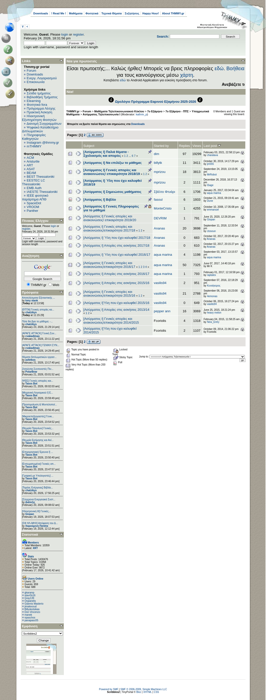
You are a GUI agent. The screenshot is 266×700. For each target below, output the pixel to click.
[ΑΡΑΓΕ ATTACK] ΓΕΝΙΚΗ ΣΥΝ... (40, 345)
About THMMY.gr (173, 13)
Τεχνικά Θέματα (111, 13)
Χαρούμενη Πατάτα (36, 526)
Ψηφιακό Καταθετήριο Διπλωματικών (40, 129)
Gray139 (29, 598)
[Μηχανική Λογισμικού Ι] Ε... (37, 392)
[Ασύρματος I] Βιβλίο (99, 199)
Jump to (143, 356)
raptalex (211, 275)
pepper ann (162, 311)
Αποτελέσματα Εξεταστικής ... (38, 297)
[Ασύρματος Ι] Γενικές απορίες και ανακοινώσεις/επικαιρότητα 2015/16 (109, 293)
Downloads (40, 13)
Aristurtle (32, 161)
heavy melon (214, 312)
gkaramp (29, 592)
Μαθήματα (75, 13)
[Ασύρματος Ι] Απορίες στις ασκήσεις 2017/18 (116, 245)
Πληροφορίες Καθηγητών (34, 137)
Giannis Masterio (33, 603)
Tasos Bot (31, 383)
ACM (30, 158)
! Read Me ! (58, 13)
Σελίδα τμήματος (39, 93)
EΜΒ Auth (34, 188)
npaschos (29, 617)
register (78, 34)
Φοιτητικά (92, 13)
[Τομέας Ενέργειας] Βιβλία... (37, 487)
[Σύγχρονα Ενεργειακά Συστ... (38, 499)
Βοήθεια (235, 68)
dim (156, 154)
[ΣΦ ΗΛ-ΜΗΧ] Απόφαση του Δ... (40, 523)
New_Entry (213, 322)
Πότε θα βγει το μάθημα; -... (37, 321)
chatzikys (31, 312)
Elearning (34, 101)
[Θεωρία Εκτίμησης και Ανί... (38, 440)
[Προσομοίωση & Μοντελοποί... (39, 404)
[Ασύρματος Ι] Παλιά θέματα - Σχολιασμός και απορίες (106, 154)
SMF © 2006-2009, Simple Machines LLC (143, 689)
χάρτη (186, 75)
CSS (156, 692)
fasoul (158, 199)
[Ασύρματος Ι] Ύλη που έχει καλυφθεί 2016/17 (116, 254)
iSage (210, 185)
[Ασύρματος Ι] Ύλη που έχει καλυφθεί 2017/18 (116, 238)
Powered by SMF (108, 689)
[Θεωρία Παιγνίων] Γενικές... (38, 428)
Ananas (159, 228)
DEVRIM (160, 218)
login (64, 34)
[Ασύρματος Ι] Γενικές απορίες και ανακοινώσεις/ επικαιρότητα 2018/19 (111, 172)
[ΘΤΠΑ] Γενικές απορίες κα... (38, 309)
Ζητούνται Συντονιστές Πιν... (37, 369)
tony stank (31, 300)
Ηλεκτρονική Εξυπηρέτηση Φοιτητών (39, 118)
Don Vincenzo (32, 612)
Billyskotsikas (31, 609)
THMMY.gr (72, 111)
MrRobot (212, 174)
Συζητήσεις (132, 13)
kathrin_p (141, 114)
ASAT (30, 169)
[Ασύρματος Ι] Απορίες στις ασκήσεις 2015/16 (116, 283)
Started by (161, 146)
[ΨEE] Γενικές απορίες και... (37, 380)
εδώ (219, 68)
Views (196, 146)
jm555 (210, 164)
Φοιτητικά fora (37, 105)
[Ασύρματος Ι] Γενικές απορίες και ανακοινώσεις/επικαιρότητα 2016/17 (109, 265)
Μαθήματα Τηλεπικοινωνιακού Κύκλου (119, 111)
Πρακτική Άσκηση (39, 112)
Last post (212, 146)
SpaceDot (34, 203)
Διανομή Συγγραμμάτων (43, 123)
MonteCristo (163, 208)
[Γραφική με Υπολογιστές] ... (37, 475)
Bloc (138, 692)
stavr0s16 (29, 595)
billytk (158, 163)
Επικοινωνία (36, 82)
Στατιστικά (30, 534)
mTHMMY (34, 146)
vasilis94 (160, 283)
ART (29, 165)
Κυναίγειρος (213, 285)
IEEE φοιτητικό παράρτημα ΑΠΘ (35, 197)
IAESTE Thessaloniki (42, 192)
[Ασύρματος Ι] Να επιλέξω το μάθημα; (112, 163)
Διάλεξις (30, 502)
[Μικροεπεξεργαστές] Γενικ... (38, 416)
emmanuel (213, 209)
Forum (31, 70)
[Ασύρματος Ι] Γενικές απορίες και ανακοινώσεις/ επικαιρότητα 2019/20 (109, 218)
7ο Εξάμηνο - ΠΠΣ (177, 111)
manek (28, 614)
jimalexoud (30, 606)
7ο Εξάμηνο (154, 111)
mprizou (160, 172)
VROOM (33, 207)
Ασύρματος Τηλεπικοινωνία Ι (101, 114)
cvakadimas (32, 336)
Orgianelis (30, 601)
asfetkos (30, 359)
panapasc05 (31, 620)
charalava (212, 155)
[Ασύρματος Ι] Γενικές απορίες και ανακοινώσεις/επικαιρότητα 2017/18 (109, 228)
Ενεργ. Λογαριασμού (42, 78)
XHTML (147, 692)
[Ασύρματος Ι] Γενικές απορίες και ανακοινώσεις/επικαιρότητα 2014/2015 (111, 320)
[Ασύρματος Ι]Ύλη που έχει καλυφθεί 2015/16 (116, 303)
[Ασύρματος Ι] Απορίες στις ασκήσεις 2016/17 (116, 274)
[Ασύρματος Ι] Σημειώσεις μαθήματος (112, 192)
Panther (32, 211)
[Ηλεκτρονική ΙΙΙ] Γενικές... (36, 511)
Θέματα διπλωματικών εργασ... (39, 357)
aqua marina (214, 193)
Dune (210, 200)
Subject (88, 146)
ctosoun (211, 231)
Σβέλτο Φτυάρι (164, 192)
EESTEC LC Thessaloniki (33, 182)
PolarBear (31, 371)
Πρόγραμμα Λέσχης (41, 108)
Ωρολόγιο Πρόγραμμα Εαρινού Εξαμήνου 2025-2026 (155, 101)
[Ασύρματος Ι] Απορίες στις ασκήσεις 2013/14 (116, 310)
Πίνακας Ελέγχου (35, 221)
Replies (184, 146)
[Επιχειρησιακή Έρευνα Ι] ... (37, 452)
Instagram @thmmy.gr (43, 142)
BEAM (31, 173)
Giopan (29, 514)
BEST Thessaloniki (40, 176)
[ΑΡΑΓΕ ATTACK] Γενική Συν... (39, 333)
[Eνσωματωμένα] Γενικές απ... (39, 463)
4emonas (212, 296)
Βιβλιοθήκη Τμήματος (42, 97)
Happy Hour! (150, 13)
